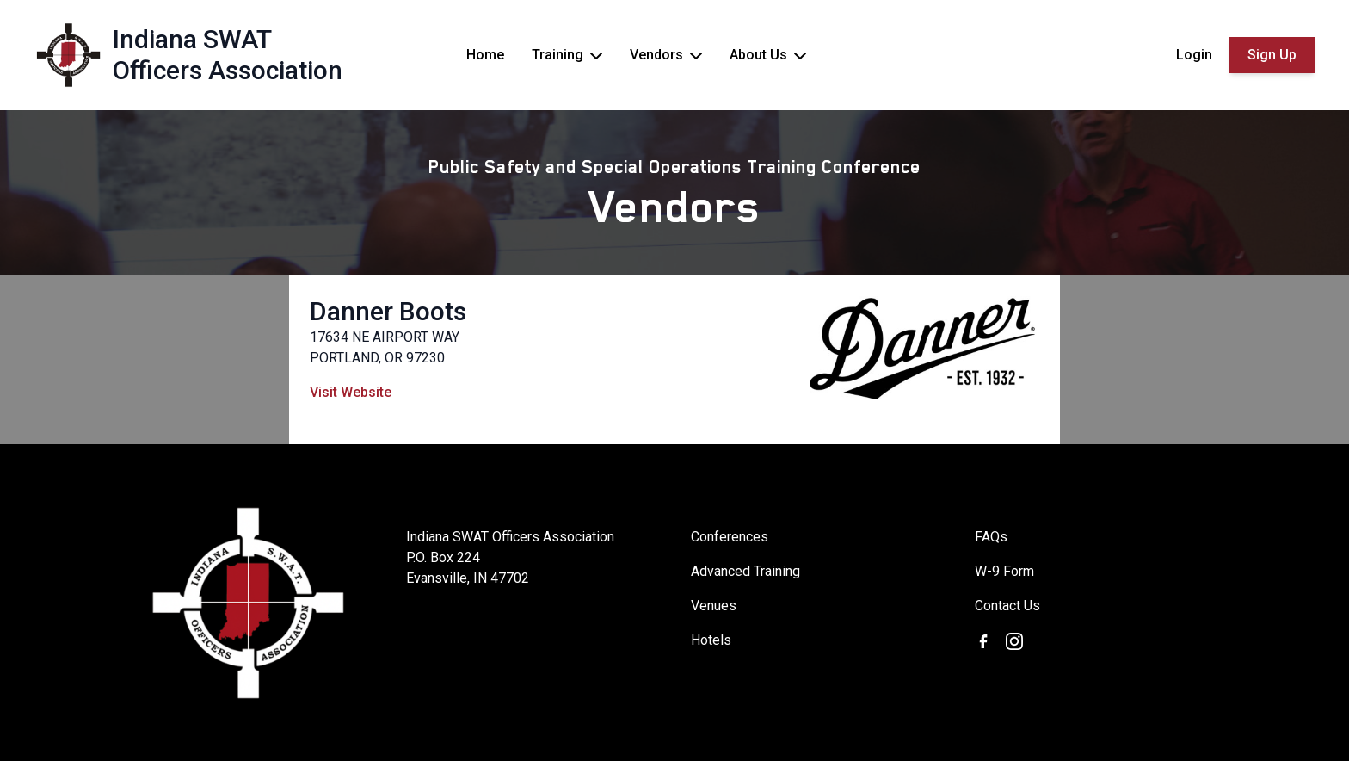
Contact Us (1007, 605)
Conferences (729, 537)
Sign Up (1272, 54)
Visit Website (350, 392)
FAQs (991, 537)
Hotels (711, 640)
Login (1194, 54)
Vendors (675, 206)
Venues (713, 605)
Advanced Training (745, 571)
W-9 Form (1004, 571)
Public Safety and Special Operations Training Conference (674, 167)
